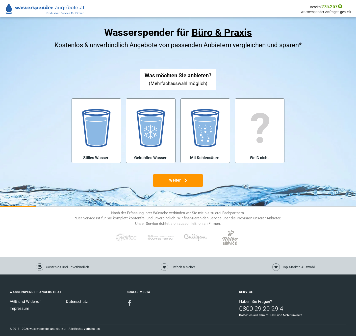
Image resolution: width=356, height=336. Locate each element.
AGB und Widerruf (25, 301)
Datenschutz (77, 301)
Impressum (19, 308)
